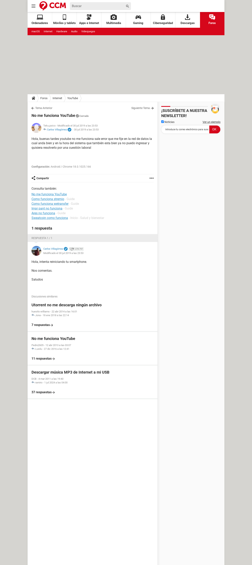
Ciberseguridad (163, 19)
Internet (48, 31)
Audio (74, 31)
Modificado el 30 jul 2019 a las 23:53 (63, 253)
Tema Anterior (43, 108)
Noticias (167, 122)
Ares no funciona (43, 213)
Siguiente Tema (140, 108)
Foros (212, 19)
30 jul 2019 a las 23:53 (86, 129)
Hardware (61, 31)
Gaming (138, 19)
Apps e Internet (89, 19)
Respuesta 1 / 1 (42, 238)
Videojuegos (88, 31)
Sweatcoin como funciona (50, 218)
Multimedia (113, 19)
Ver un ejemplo (211, 122)
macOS (36, 31)
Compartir (42, 178)
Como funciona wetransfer (50, 204)
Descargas (188, 19)
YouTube (72, 98)
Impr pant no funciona (47, 208)
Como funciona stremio (48, 199)
